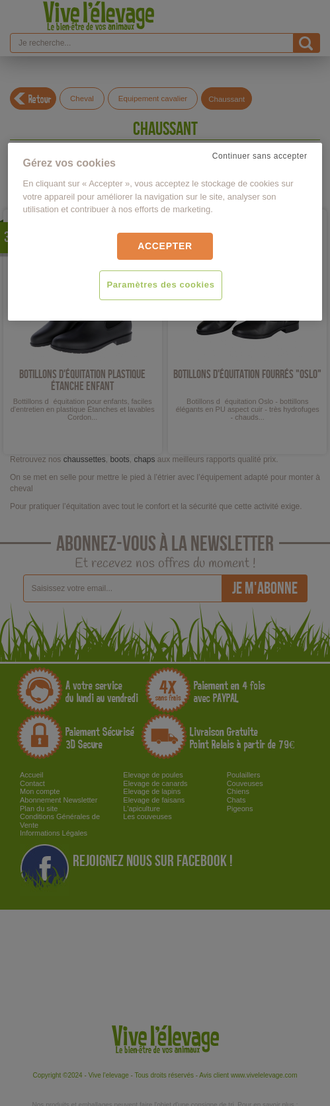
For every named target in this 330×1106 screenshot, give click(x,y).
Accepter (165, 246)
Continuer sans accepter (260, 156)
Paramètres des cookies (160, 285)
